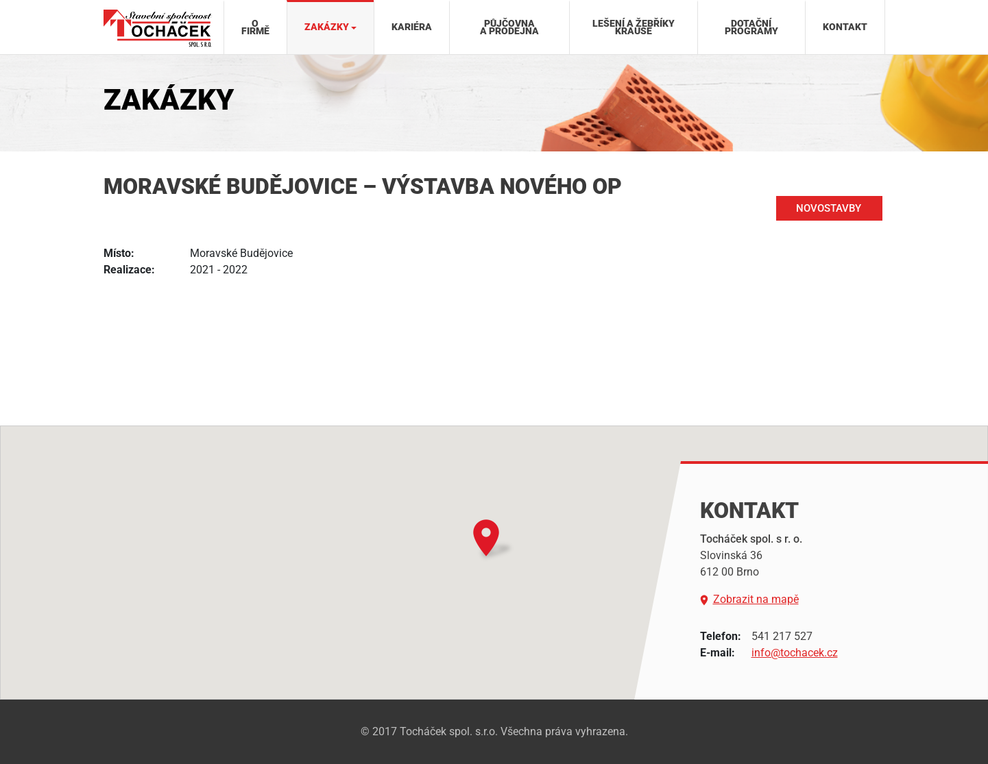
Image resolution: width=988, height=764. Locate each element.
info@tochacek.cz (794, 652)
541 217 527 (781, 636)
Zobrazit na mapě (749, 599)
